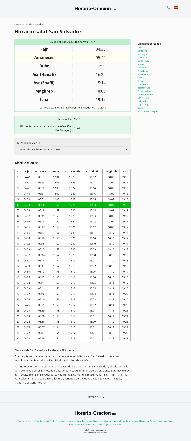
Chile (37, 420)
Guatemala (98, 420)
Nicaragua (144, 420)
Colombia (44, 420)
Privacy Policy (95, 396)
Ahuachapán (143, 70)
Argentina (22, 420)
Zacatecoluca (144, 87)
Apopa (141, 64)
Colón (140, 77)
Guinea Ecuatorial (112, 420)
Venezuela (116, 424)
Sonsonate (143, 74)
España (88, 420)
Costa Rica (55, 420)
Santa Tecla (143, 60)
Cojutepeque (144, 104)
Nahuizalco (143, 101)
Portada (17, 24)
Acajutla (141, 81)
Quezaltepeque (145, 94)
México (135, 420)
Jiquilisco (142, 107)
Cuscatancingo (144, 91)
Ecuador (70, 420)
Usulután (142, 47)
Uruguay (107, 424)
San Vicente (143, 97)
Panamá (153, 420)
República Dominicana (91, 424)
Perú (170, 420)
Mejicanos (142, 57)
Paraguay (162, 420)
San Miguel (143, 54)
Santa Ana (142, 50)
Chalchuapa (143, 84)
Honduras (126, 420)
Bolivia (31, 420)
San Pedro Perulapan (148, 111)
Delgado (142, 67)
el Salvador (28, 24)
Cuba (62, 420)
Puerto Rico (74, 424)
